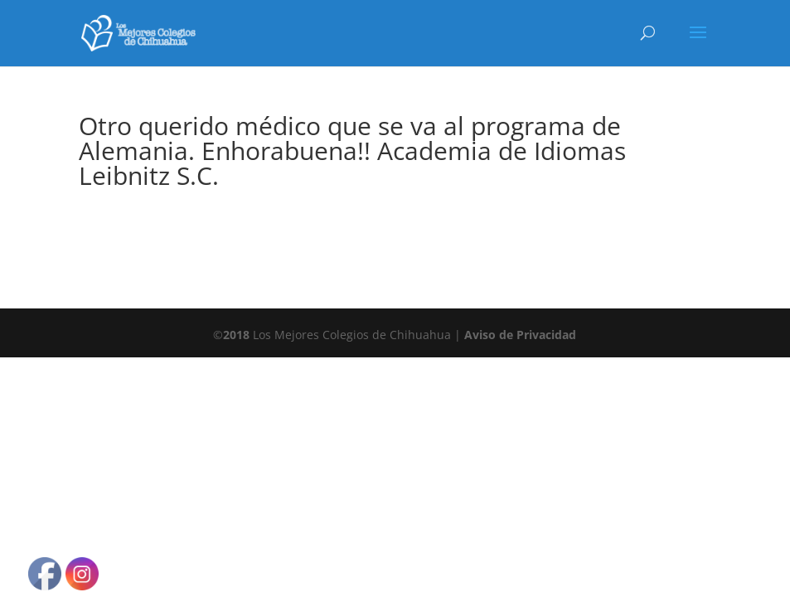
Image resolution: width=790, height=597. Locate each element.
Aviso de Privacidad (520, 334)
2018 (236, 334)
